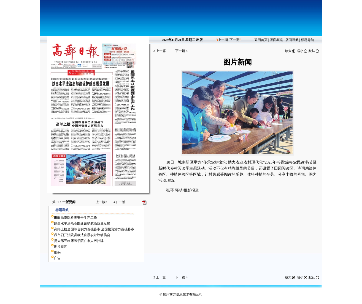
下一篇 (181, 51)
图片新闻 (60, 246)
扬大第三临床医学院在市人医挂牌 (79, 241)
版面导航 (292, 40)
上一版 (101, 202)
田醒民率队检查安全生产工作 (75, 218)
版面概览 (276, 40)
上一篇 (159, 51)
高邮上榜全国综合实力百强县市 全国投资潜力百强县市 (94, 229)
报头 (57, 252)
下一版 (119, 202)
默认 (314, 51)
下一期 (234, 40)
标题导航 (307, 40)
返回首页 (261, 40)
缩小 (302, 51)
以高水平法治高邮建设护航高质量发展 (82, 223)
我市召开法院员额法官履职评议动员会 (82, 235)
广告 (57, 258)
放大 (290, 51)
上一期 (223, 40)
